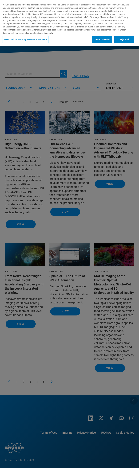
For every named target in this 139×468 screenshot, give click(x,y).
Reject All (124, 39)
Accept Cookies (102, 39)
